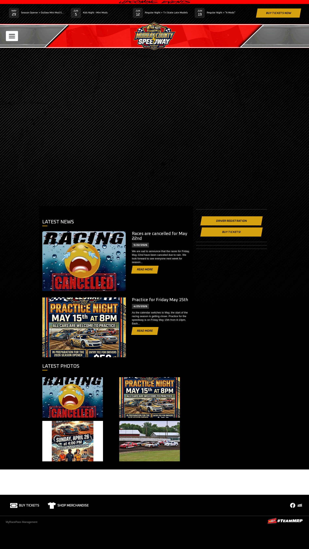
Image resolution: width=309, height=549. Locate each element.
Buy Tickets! (231, 232)
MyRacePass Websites (285, 521)
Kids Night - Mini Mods (95, 13)
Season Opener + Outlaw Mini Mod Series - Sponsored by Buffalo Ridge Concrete (43, 13)
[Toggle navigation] (12, 36)
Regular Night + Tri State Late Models (166, 13)
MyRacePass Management (21, 522)
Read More (145, 269)
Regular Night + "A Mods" (221, 13)
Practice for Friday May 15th (160, 300)
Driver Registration (231, 221)
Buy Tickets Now (278, 13)
